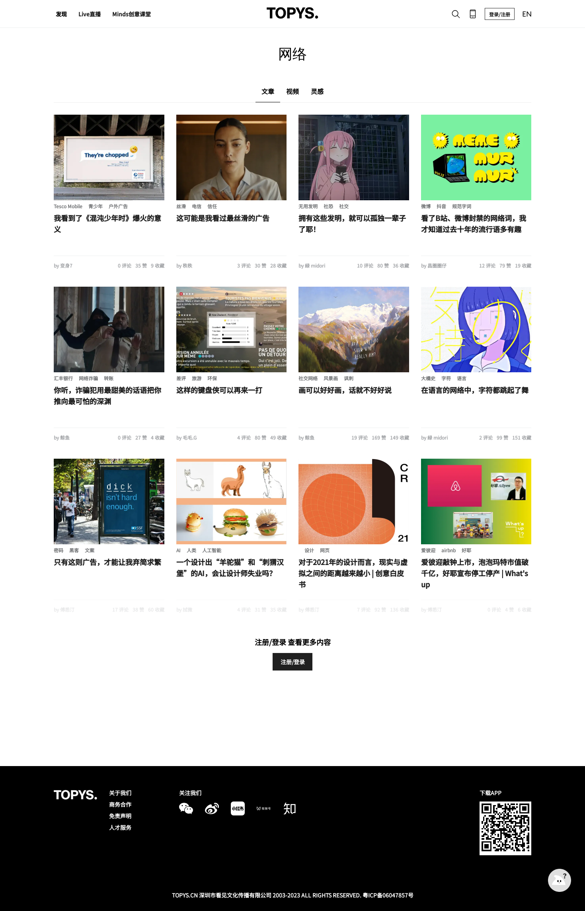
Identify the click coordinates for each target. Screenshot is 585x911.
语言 (461, 378)
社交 (344, 206)
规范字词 (461, 206)
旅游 (196, 378)
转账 (108, 378)
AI (178, 550)
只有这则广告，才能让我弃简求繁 (107, 562)
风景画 (331, 378)
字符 (446, 378)
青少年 (95, 206)
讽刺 (348, 378)
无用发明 (308, 206)
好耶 (466, 550)
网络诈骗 (88, 378)
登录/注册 (499, 14)
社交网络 (308, 378)
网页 (325, 550)
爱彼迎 (428, 550)
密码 (58, 550)
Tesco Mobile (68, 206)
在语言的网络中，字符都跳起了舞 (474, 390)
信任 (212, 206)
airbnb (448, 550)
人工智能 (211, 550)
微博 (426, 206)
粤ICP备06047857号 (388, 895)
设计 (309, 550)
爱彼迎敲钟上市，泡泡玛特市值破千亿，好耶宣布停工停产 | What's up (474, 573)
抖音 (441, 206)
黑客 (74, 550)
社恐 (328, 206)
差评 (181, 378)
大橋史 (428, 378)
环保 (212, 378)
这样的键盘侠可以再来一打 (219, 390)
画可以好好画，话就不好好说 (345, 390)
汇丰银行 (63, 378)
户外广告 (118, 206)
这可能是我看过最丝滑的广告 (222, 218)
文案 (89, 550)
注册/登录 (293, 662)
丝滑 (181, 206)
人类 (191, 550)
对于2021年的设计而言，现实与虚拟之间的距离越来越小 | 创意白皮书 (353, 573)
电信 (196, 206)
